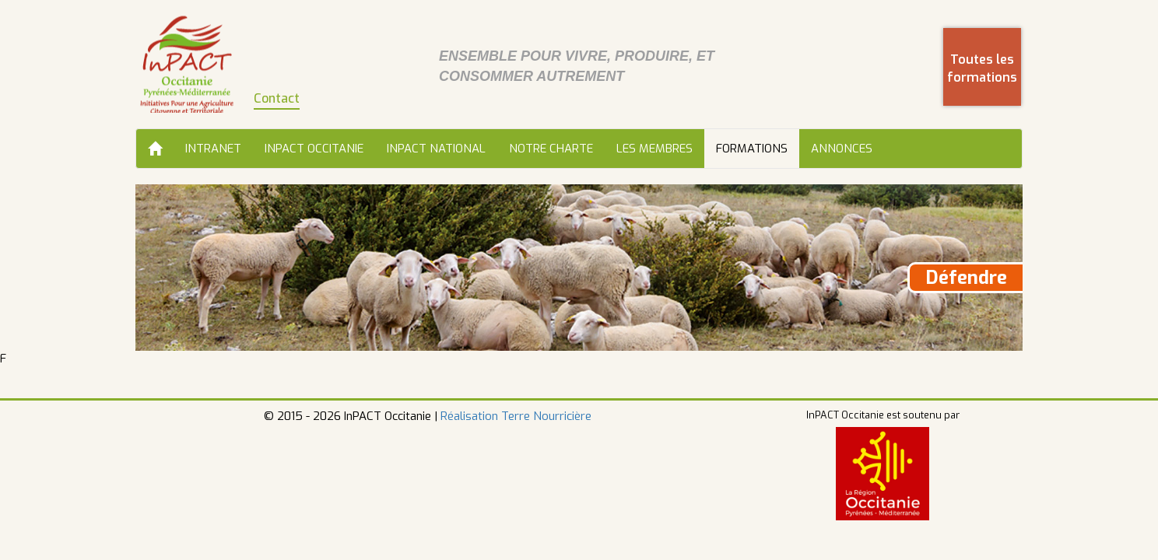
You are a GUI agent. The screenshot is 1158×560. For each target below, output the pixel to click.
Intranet (213, 148)
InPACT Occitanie (314, 148)
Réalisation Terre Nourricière (515, 416)
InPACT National (436, 148)
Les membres (654, 148)
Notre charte (551, 148)
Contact (277, 98)
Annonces (841, 148)
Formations (752, 148)
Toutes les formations (982, 68)
